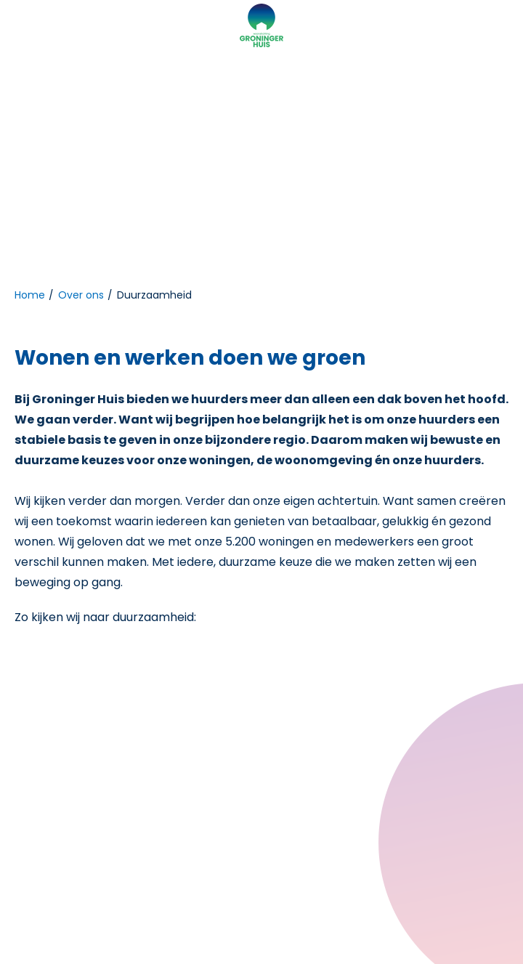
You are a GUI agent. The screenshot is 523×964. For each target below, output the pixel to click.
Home (30, 295)
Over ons (81, 295)
